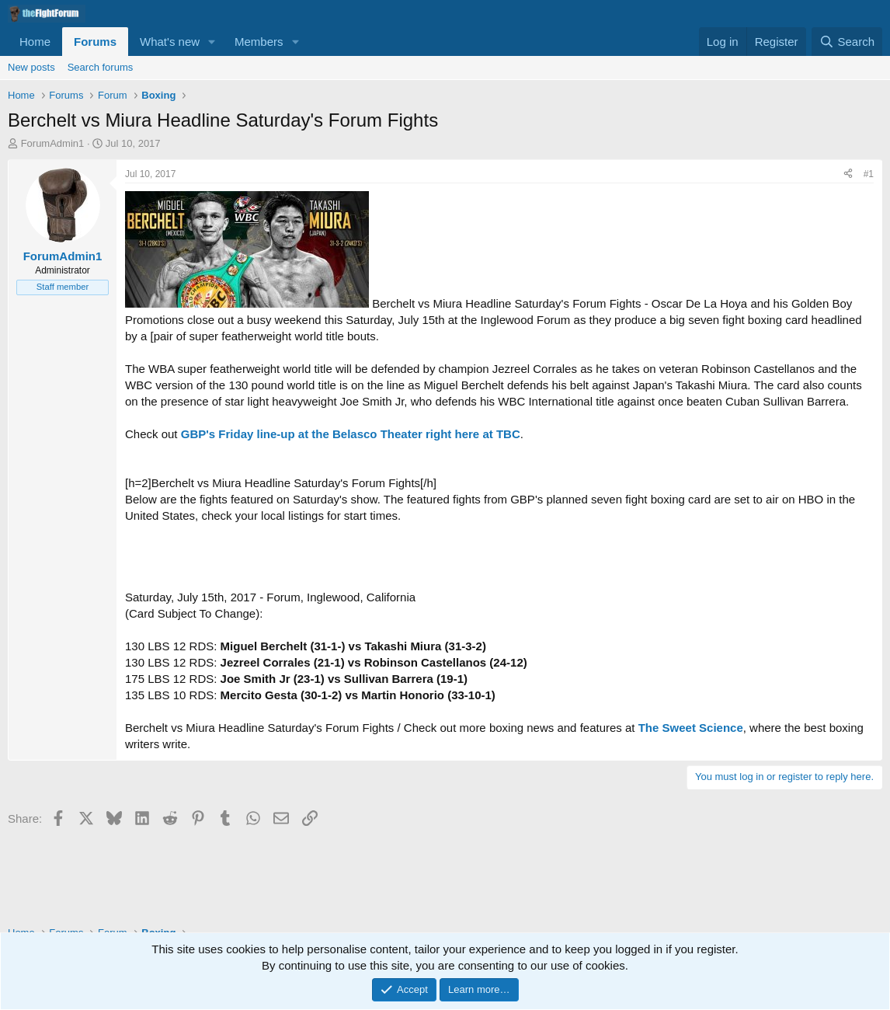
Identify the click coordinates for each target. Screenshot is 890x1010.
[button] (212, 41)
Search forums (101, 67)
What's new (170, 41)
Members (259, 41)
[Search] (847, 41)
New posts (31, 67)
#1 (869, 174)
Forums (95, 41)
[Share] (848, 174)
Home (34, 41)
